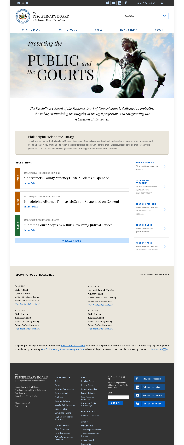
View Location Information (28, 304)
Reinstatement (61, 367)
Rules (57, 356)
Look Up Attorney (62, 408)
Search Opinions (88, 367)
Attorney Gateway (63, 375)
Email (110, 367)
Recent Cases (87, 360)
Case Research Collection (87, 372)
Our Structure (87, 400)
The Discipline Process (91, 404)
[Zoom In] (18, 3)
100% (22, 3)
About (159, 29)
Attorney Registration (64, 363)
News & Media (128, 29)
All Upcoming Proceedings (154, 274)
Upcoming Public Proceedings (88, 379)
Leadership (86, 418)
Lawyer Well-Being (63, 387)
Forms (57, 360)
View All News (72, 241)
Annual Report (87, 414)
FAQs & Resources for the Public (64, 413)
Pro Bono (59, 371)
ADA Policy (165, 434)
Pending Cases (87, 356)
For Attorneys (30, 29)
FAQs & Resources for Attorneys (64, 392)
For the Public (67, 29)
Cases (98, 29)
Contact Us (86, 422)
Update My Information (65, 379)
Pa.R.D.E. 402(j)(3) (159, 323)
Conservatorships (89, 363)
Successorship (61, 383)
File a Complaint (62, 404)
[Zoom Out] (27, 3)
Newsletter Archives (90, 390)
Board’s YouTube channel (73, 320)
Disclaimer (153, 434)
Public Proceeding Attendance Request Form (63, 323)
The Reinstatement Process (90, 409)
